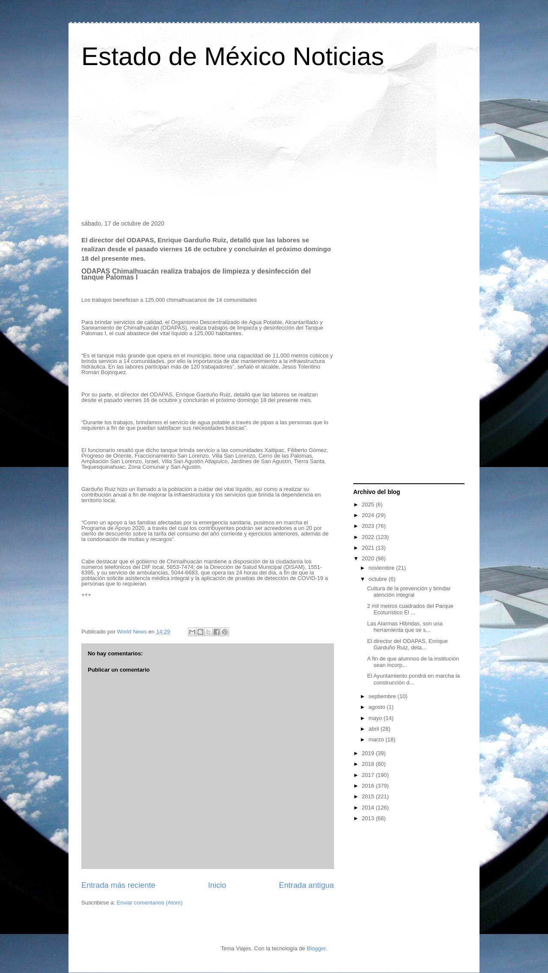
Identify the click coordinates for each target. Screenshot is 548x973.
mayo (376, 718)
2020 (369, 558)
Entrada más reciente (118, 885)
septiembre (383, 696)
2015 (369, 796)
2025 (369, 504)
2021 (369, 548)
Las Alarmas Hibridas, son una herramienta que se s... (404, 627)
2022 (369, 537)
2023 (369, 526)
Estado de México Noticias (232, 56)
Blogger (316, 948)
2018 (369, 764)
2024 (369, 515)
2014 (369, 807)
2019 (369, 753)
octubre (379, 579)
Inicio (217, 885)
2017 (369, 775)
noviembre (382, 568)
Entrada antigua (306, 885)
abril (375, 729)
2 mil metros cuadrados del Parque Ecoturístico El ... (410, 609)
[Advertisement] (274, 147)
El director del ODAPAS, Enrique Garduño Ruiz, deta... (407, 644)
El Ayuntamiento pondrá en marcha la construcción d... (413, 679)
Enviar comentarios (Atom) (149, 902)
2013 (369, 818)
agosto (378, 707)
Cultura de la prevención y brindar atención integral (408, 591)
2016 (369, 786)
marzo (377, 739)
